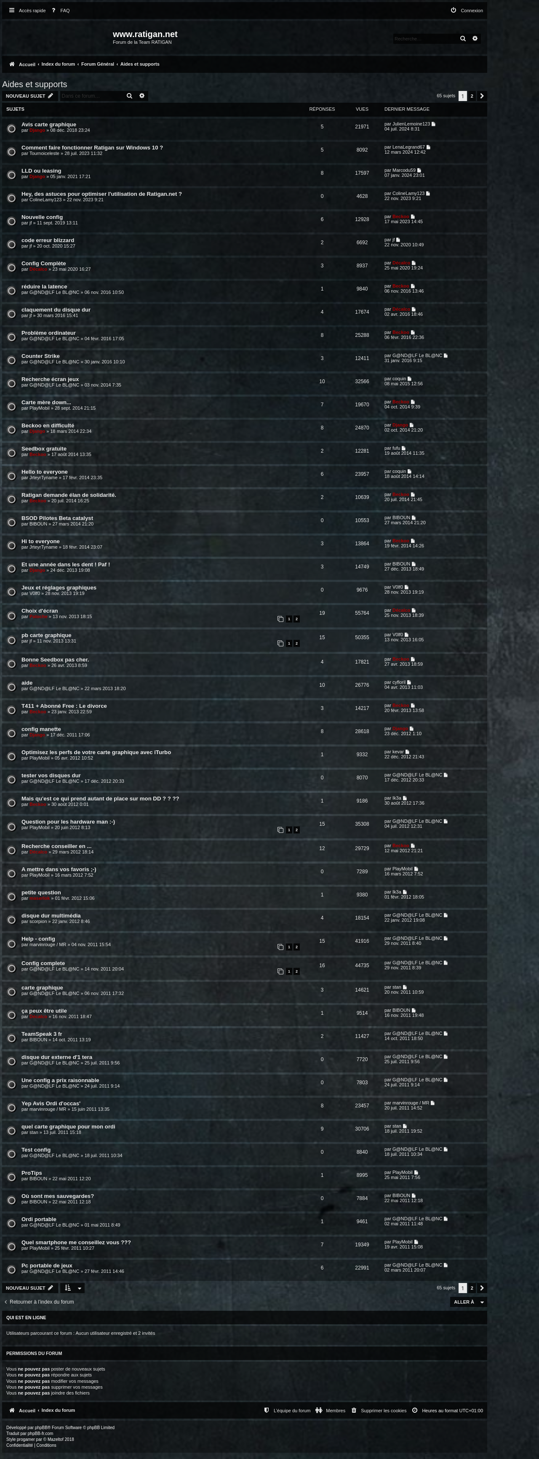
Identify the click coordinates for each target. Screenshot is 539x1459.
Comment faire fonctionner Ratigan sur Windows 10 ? (92, 147)
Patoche (38, 616)
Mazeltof (56, 1439)
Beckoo (400, 216)
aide (26, 683)
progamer (26, 1439)
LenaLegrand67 (408, 146)
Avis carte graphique (48, 124)
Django (37, 130)
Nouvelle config (42, 217)
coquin (399, 378)
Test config (36, 1150)
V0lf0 (34, 593)
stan (396, 987)
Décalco (38, 269)
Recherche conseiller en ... (56, 846)
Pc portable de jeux (46, 1265)
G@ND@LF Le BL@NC (54, 292)
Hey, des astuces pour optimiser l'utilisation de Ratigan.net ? (101, 194)
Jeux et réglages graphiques (58, 587)
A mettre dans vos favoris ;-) (58, 869)
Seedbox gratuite (44, 448)
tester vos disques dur (51, 775)
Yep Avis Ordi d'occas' (50, 1103)
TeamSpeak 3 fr (41, 1034)
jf (30, 222)
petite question (41, 892)
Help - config (38, 939)
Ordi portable (38, 1219)
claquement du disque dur (56, 310)
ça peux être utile (44, 1011)
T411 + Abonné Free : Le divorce (64, 706)
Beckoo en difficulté (47, 425)
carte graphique (42, 987)
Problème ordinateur (48, 333)
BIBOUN (38, 523)
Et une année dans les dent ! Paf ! (65, 564)
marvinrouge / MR (47, 944)
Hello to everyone (44, 472)
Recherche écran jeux (50, 379)
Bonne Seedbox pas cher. (55, 659)
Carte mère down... (46, 402)
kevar (398, 751)
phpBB (41, 1427)
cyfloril (399, 682)
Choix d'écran (39, 611)
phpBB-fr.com (40, 1433)
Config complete (43, 963)
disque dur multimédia (51, 915)
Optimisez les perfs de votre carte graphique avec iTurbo (96, 752)
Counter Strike (40, 356)
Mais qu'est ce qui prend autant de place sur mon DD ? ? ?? (100, 798)
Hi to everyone (40, 541)
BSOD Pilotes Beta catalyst (57, 518)
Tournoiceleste (44, 153)
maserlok (39, 898)
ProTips (31, 1173)
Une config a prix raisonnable (60, 1080)
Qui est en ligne (26, 1317)
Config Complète (43, 263)
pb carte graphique (46, 635)
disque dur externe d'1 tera (56, 1057)
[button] (482, 96)
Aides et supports (34, 84)
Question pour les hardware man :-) (68, 822)
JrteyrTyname (43, 477)
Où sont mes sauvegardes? (57, 1196)
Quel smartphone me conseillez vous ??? (76, 1242)
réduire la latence (44, 286)
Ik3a (396, 797)
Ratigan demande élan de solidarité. (68, 495)
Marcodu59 (404, 170)
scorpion (38, 921)
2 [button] (472, 96)
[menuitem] (59, 11)
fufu (396, 448)
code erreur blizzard (47, 240)
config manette (41, 729)
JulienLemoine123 (411, 123)
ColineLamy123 (45, 199)
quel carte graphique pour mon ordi (68, 1126)
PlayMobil (39, 408)
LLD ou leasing (41, 171)
